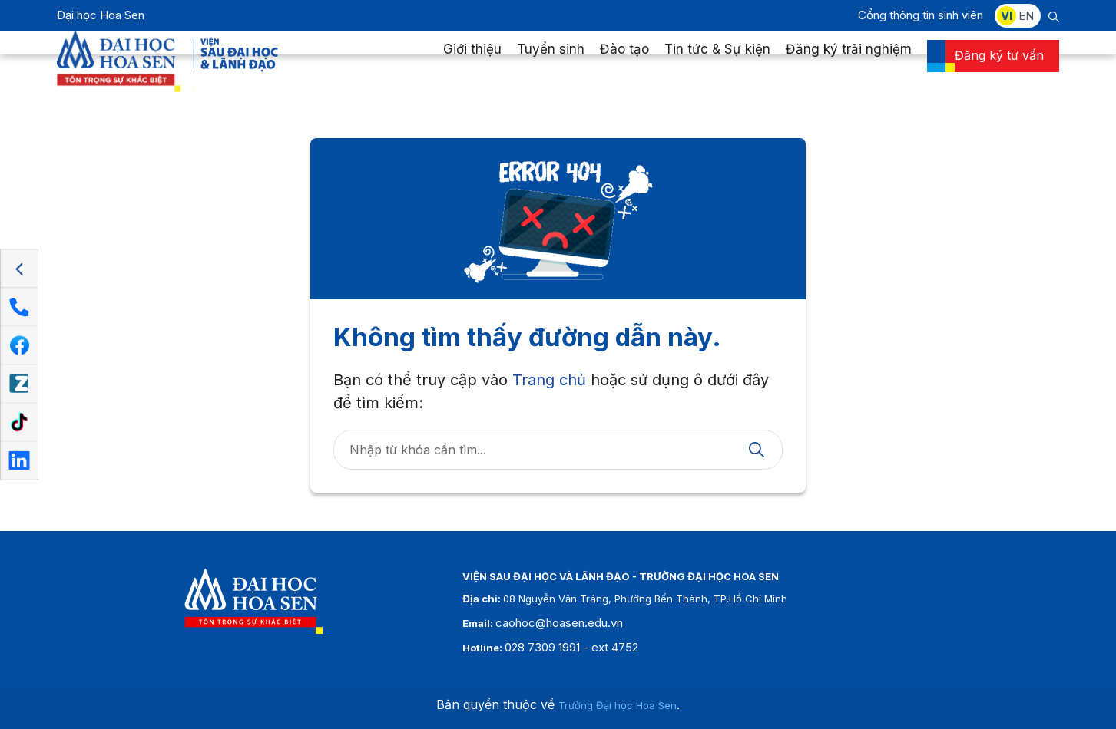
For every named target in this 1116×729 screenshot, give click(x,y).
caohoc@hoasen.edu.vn (559, 622)
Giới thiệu (472, 64)
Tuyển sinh (550, 64)
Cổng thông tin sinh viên (920, 15)
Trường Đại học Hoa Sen (617, 705)
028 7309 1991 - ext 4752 (571, 647)
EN (1026, 15)
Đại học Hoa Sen (100, 15)
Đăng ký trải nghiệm (849, 64)
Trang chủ (549, 380)
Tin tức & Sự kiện (717, 64)
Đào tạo (624, 64)
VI (1006, 15)
